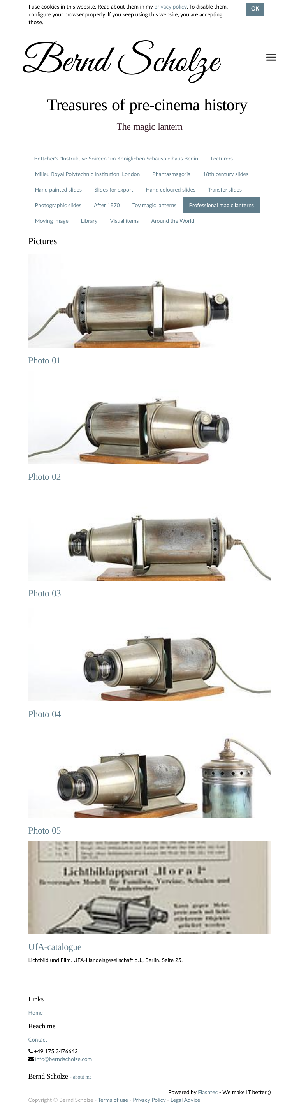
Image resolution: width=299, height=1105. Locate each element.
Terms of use (113, 1099)
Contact (37, 1039)
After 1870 (107, 205)
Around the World (172, 220)
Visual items (124, 220)
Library (89, 220)
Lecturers (222, 158)
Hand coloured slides (170, 189)
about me (82, 1077)
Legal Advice (185, 1099)
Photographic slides (58, 205)
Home (35, 1012)
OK (255, 9)
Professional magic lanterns (221, 205)
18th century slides (225, 174)
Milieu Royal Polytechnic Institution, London (87, 174)
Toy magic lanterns (154, 205)
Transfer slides (225, 189)
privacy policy (170, 6)
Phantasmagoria (171, 174)
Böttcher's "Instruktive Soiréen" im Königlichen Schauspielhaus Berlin (116, 158)
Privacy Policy (149, 1099)
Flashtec (208, 1092)
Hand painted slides (58, 189)
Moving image (52, 220)
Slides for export (113, 189)
